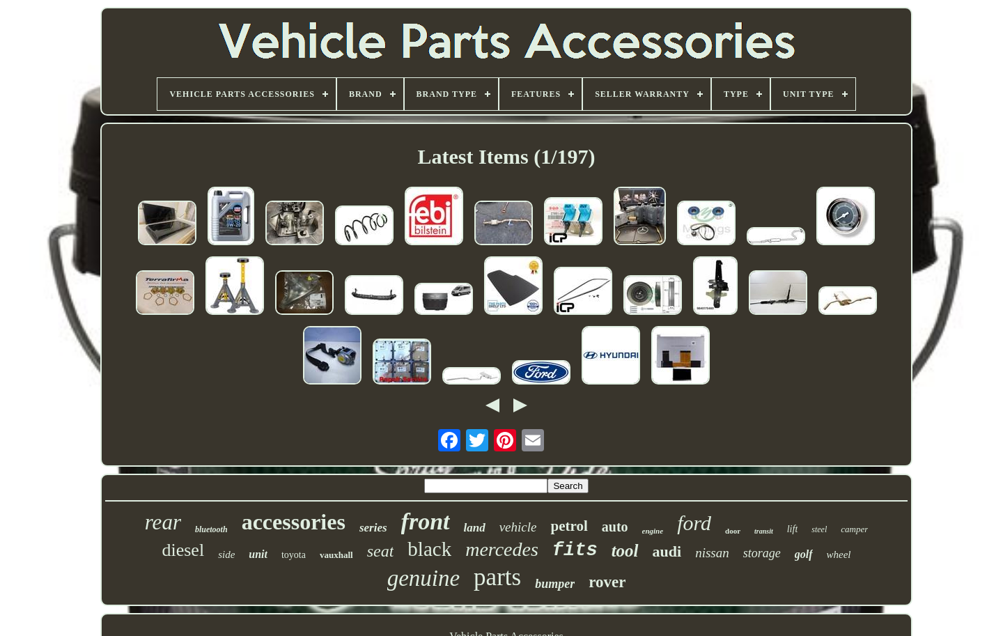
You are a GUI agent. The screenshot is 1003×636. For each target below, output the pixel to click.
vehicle (518, 527)
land (474, 527)
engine (653, 531)
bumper (555, 584)
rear (163, 522)
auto (615, 526)
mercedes (501, 549)
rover (607, 582)
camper (854, 529)
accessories (293, 521)
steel (819, 529)
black (429, 549)
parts (497, 577)
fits (575, 550)
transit (763, 531)
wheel (839, 554)
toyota (293, 555)
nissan (712, 552)
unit (258, 554)
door (732, 531)
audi (667, 551)
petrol (568, 526)
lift (792, 529)
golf (804, 554)
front (425, 521)
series (373, 527)
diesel (183, 550)
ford (694, 522)
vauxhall (336, 555)
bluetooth (211, 529)
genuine (423, 578)
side (226, 554)
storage (762, 553)
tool (625, 550)
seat (380, 551)
